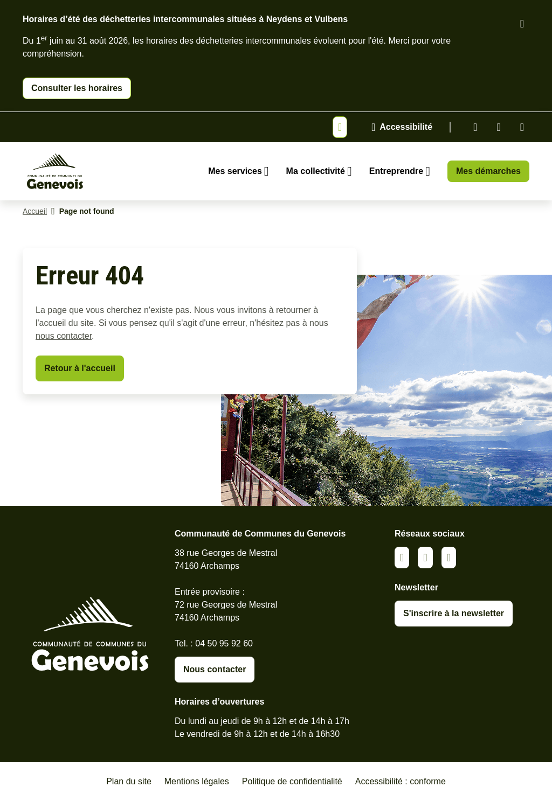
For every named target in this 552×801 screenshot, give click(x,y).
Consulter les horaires (76, 88)
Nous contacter (214, 669)
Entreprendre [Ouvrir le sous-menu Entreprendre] (396, 171)
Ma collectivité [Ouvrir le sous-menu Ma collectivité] (315, 171)
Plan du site (128, 781)
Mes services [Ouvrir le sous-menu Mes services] (235, 171)
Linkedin (475, 127)
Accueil (35, 211)
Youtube (522, 127)
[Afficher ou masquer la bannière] (340, 127)
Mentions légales (196, 781)
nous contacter (64, 335)
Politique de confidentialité (292, 781)
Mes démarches (488, 171)
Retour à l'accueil (79, 368)
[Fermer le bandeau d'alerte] (522, 23)
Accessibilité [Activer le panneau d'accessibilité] (406, 126)
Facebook (498, 127)
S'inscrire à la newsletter (453, 613)
